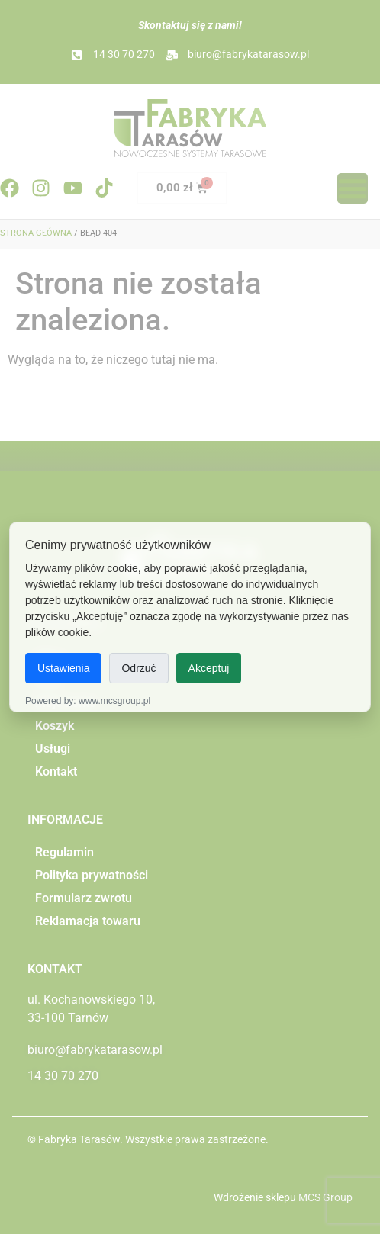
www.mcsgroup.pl (114, 701)
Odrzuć (138, 668)
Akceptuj (209, 668)
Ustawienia (63, 668)
